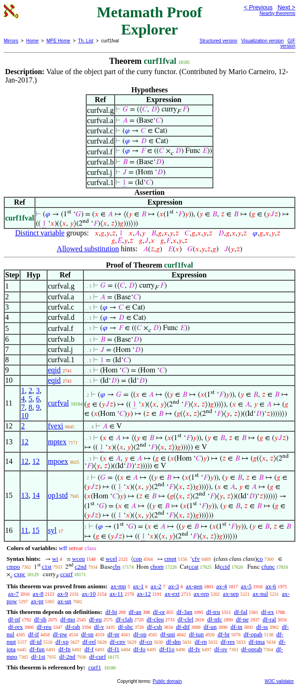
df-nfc (214, 619)
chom (156, 566)
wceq (78, 558)
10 (24, 416)
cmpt (170, 558)
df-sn (87, 634)
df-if (33, 634)
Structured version (219, 40)
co (260, 558)
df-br (223, 634)
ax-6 (270, 586)
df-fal (240, 611)
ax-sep (231, 593)
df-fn (65, 649)
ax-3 (173, 586)
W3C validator (279, 681)
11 (24, 530)
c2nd (80, 566)
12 (24, 442)
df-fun (37, 649)
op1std (58, 495)
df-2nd (67, 656)
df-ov (220, 649)
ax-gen (194, 586)
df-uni (167, 634)
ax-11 (116, 593)
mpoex (58, 461)
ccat (193, 566)
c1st (47, 566)
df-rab (72, 626)
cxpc (20, 574)
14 (36, 495)
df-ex (267, 611)
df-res (228, 641)
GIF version (287, 43)
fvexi (55, 426)
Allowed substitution (88, 249)
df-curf (97, 656)
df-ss (262, 626)
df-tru (213, 611)
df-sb (40, 619)
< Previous (258, 7)
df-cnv (118, 641)
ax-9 (62, 593)
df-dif (183, 626)
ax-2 (155, 586)
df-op (139, 634)
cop (137, 558)
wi (55, 558)
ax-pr (37, 601)
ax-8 (38, 593)
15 (36, 530)
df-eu (95, 619)
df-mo (67, 619)
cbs (116, 566)
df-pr (114, 634)
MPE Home (58, 40)
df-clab (124, 619)
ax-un (64, 601)
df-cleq (155, 619)
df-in (236, 626)
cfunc (268, 566)
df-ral (269, 619)
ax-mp (118, 586)
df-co (145, 641)
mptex (57, 442)
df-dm (173, 641)
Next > (286, 7)
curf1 (94, 667)
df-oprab (251, 649)
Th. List (86, 40)
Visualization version (262, 40)
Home (32, 40)
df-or (159, 611)
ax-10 (89, 593)
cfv (196, 558)
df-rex (15, 626)
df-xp (61, 641)
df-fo (139, 649)
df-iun (196, 634)
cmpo (13, 566)
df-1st (38, 656)
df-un (210, 626)
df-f (89, 649)
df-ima (257, 641)
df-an (135, 611)
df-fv (194, 649)
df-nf (14, 619)
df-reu (44, 626)
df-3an (184, 611)
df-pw (60, 634)
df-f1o (167, 649)
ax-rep (201, 593)
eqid (54, 370)
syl (52, 530)
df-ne (242, 619)
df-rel (89, 641)
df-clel (185, 619)
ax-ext (171, 593)
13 (24, 495)
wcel (111, 558)
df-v (99, 626)
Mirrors (11, 40)
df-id (35, 641)
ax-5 (246, 586)
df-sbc (125, 626)
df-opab (253, 634)
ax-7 (13, 593)
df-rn (201, 641)
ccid (225, 566)
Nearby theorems (277, 13)
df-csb (154, 626)
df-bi (111, 611)
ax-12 (144, 593)
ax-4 (221, 586)
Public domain (167, 681)
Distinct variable (39, 233)
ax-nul (260, 593)
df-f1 (114, 649)
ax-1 (138, 586)
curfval (58, 403)
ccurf (66, 574)
